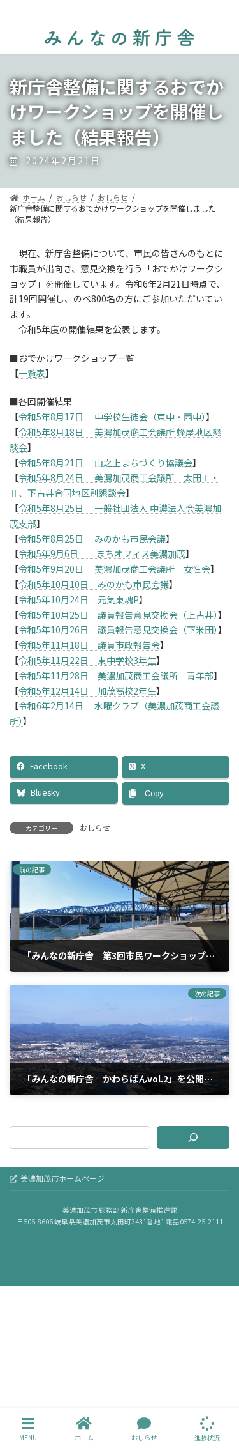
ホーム (84, 1429)
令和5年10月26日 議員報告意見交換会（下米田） (118, 629)
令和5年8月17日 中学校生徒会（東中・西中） (112, 416)
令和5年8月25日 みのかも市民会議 (92, 538)
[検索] (193, 1137)
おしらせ (95, 827)
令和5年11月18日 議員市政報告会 (89, 644)
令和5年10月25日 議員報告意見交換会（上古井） (118, 614)
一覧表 (31, 373)
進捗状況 (207, 1429)
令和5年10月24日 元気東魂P (78, 599)
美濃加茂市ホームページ (57, 1178)
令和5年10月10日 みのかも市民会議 (93, 584)
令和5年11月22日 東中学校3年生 (87, 660)
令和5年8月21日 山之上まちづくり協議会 (105, 462)
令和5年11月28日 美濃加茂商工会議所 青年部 (116, 675)
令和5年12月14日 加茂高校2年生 (87, 690)
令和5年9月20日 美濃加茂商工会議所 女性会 (114, 568)
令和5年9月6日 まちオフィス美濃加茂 (101, 553)
